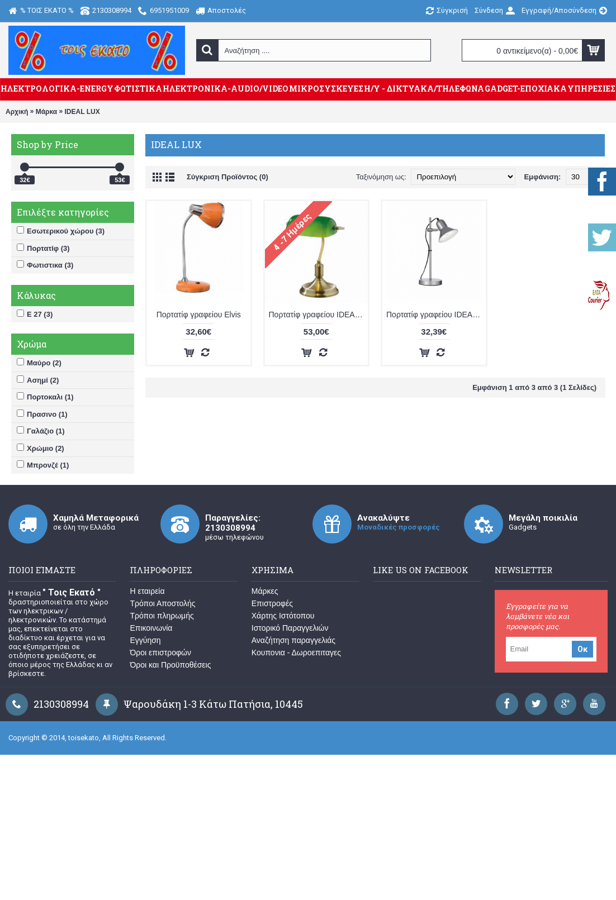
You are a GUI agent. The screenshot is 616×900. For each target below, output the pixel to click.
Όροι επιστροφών (160, 652)
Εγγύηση (145, 640)
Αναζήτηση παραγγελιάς (293, 640)
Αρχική (17, 112)
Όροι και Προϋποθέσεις (170, 664)
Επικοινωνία (151, 627)
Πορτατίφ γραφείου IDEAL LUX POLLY (436, 314)
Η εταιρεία (147, 591)
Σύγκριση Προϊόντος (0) (227, 177)
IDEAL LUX (82, 112)
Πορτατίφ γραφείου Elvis (199, 314)
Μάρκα (46, 112)
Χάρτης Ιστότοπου (283, 615)
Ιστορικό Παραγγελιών (290, 627)
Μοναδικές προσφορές (398, 527)
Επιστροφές (272, 603)
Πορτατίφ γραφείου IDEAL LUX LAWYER (318, 314)
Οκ (582, 649)
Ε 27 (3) (35, 313)
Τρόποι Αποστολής (162, 603)
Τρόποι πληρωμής (161, 615)
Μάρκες (265, 591)
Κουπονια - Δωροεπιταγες (296, 652)
